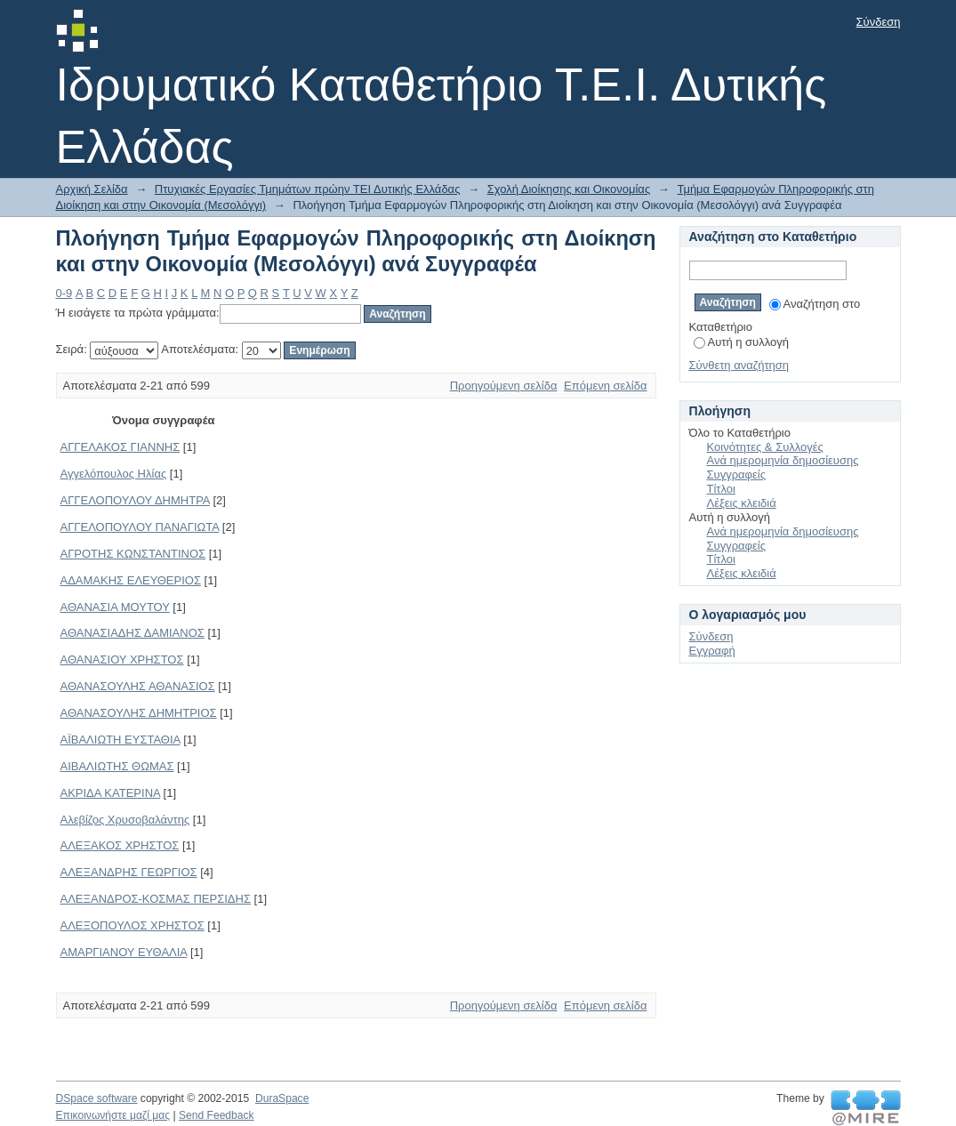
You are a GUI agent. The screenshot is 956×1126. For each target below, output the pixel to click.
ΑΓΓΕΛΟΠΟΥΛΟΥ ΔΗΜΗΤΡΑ (135, 500)
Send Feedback (216, 1115)
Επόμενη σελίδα (605, 385)
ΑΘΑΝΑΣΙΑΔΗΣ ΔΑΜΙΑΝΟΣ (132, 632)
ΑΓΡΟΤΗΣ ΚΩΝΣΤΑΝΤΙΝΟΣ (133, 553)
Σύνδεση (878, 21)
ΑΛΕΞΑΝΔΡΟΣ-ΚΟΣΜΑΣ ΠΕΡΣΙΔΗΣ (155, 898)
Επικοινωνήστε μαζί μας (113, 1115)
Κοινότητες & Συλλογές (765, 447)
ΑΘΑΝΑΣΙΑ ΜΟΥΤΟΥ (115, 607)
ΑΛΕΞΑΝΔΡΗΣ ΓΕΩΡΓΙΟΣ (128, 872)
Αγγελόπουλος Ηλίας (113, 473)
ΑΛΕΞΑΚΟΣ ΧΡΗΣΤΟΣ (120, 845)
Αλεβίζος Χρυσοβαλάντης (125, 819)
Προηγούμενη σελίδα (504, 385)
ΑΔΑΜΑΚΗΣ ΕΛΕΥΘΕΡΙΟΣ (130, 580)
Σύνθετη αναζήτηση (739, 365)
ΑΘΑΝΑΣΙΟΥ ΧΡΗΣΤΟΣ (122, 659)
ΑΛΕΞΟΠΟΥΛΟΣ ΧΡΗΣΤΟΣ (132, 925)
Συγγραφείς (736, 474)
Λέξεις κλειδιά (741, 503)
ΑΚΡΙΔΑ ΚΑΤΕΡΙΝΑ (110, 793)
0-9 (64, 293)
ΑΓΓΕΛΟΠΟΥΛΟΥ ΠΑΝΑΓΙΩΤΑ (140, 527)
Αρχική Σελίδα (92, 189)
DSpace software (97, 1098)
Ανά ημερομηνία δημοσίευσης (783, 460)
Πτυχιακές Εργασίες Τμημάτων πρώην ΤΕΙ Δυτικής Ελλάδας (308, 189)
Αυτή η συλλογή (742, 342)
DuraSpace (282, 1098)
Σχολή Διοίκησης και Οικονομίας (569, 189)
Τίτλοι (721, 488)
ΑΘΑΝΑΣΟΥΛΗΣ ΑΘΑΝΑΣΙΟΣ (137, 686)
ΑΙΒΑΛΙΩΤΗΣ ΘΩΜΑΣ (117, 766)
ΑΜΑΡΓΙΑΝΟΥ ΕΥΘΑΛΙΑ (124, 952)
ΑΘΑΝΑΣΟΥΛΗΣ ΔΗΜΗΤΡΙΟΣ (138, 713)
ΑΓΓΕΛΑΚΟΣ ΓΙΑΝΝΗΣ (120, 447)
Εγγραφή (712, 650)
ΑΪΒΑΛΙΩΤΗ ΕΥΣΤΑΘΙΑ (120, 739)
